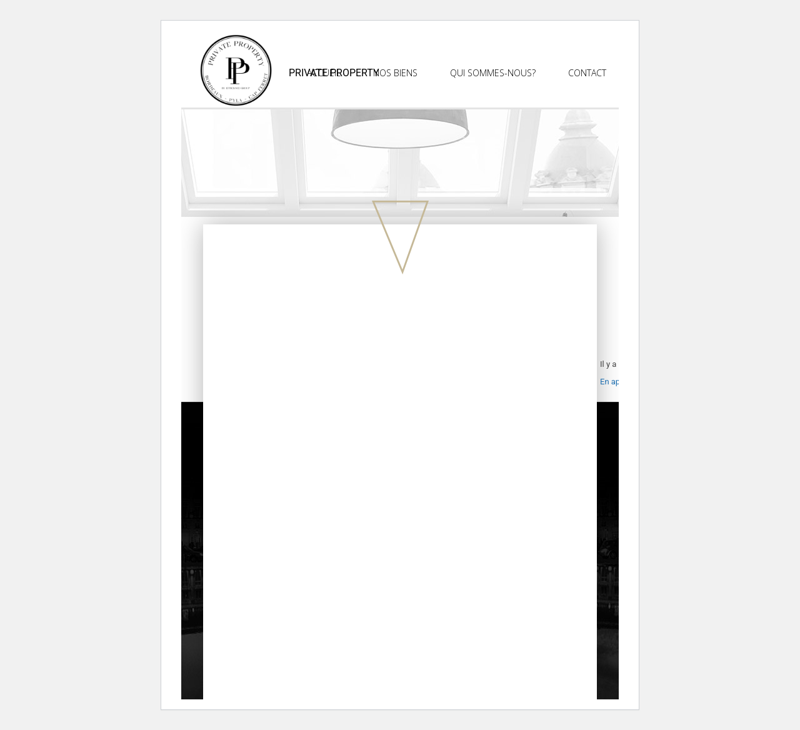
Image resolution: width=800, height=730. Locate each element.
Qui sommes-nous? (493, 73)
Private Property (334, 73)
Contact (587, 73)
